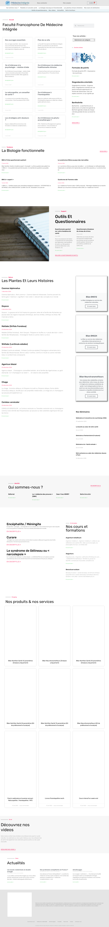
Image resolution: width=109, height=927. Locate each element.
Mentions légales (52, 921)
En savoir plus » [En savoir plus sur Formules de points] (75, 76)
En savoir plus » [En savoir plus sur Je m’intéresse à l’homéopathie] (42, 106)
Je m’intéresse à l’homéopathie (45, 93)
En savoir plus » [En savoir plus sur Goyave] (5, 320)
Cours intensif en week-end (88, 798)
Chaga (5, 382)
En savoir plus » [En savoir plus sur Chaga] (5, 396)
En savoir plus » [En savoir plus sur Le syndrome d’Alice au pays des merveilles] (61, 172)
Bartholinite (77, 102)
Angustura (69, 554)
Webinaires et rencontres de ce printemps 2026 (91, 418)
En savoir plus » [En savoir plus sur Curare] (14, 545)
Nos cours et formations (77, 528)
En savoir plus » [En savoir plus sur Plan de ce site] (42, 53)
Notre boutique (70, 10)
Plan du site (66, 921)
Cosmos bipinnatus (11, 288)
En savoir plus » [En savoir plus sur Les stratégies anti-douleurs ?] (9, 129)
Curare (12, 537)
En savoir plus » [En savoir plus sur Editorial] (12, 497)
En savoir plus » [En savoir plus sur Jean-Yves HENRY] (59, 497)
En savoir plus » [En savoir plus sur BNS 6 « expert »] (5, 190)
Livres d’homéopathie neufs (54, 798)
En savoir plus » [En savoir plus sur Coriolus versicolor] (5, 416)
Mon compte (67, 3)
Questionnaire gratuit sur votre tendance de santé (63, 231)
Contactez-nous (78, 921)
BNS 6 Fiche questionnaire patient (14, 160)
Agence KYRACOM (70, 925)
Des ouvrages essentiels (15, 40)
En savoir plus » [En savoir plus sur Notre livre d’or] (83, 497)
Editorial (11, 494)
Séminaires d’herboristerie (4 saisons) (88, 435)
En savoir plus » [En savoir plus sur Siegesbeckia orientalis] (75, 96)
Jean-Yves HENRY (62, 494)
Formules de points (80, 68)
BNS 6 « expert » (8, 179)
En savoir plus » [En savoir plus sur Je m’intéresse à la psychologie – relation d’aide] (9, 80)
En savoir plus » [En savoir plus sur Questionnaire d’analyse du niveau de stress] (80, 248)
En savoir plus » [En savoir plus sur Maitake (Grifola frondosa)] (5, 337)
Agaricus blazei (9, 364)
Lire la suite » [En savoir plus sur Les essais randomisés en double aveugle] (10, 882)
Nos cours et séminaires (92, 8)
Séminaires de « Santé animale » (86, 444)
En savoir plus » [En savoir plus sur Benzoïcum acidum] (69, 579)
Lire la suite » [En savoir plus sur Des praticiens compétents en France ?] (43, 882)
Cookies (71, 921)
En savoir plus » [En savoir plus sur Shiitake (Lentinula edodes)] (5, 358)
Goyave (5, 306)
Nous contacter (42, 3)
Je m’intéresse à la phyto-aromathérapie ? (49, 119)
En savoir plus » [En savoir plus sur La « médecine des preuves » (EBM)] (36, 499)
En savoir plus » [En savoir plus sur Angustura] (69, 563)
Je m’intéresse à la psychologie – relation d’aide (17, 66)
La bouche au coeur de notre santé (87, 427)
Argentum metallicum (73, 538)
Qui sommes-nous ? (25, 487)
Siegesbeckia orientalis (82, 82)
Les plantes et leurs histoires (73, 8)
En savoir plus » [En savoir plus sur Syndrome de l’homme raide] (61, 190)
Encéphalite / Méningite (24, 524)
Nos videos (52, 10)
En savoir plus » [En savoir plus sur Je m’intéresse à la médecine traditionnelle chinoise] (42, 77)
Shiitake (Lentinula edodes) (15, 344)
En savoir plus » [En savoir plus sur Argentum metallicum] (69, 547)
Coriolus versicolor (10, 402)
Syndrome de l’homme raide (68, 179)
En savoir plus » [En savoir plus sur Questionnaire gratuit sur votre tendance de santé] (58, 250)
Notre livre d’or (85, 494)
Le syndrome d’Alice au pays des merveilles (73, 160)
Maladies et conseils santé (28, 8)
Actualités (60, 10)
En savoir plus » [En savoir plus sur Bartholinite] (75, 116)
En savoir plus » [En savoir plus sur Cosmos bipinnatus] (5, 300)
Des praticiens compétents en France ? (54, 870)
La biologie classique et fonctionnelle (50, 8)
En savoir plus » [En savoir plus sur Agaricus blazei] (5, 375)
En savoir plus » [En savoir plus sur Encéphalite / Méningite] (14, 531)
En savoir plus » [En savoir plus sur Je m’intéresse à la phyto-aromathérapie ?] (42, 131)
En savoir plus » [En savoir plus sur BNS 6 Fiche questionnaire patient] (5, 172)
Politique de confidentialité (42, 921)
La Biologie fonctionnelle (23, 150)
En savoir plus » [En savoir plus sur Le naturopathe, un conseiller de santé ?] (9, 104)
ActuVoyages (77, 870)
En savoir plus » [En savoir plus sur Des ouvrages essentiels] (9, 53)
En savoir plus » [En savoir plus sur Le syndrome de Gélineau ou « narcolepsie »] (14, 562)
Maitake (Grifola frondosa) (14, 326)
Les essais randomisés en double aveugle (19, 871)
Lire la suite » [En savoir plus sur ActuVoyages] (76, 882)
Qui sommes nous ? (12, 8)
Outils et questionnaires (39, 10)
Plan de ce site (44, 40)
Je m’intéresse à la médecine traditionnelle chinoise (50, 66)
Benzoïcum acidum (72, 569)
